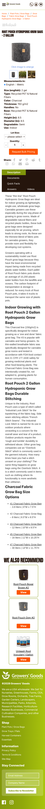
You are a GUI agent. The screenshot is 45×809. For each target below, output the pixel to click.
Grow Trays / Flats (11, 731)
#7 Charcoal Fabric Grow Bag (26, 544)
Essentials (7, 739)
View (23, 592)
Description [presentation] (13, 172)
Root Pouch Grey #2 (23, 617)
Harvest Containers (11, 735)
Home (4, 13)
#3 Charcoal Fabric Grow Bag (26, 524)
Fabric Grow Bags (16, 16)
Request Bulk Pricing (23, 151)
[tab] (14, 172)
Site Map (6, 759)
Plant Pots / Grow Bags (19, 13)
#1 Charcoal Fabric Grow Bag (26, 503)
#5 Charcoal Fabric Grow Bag (26, 534)
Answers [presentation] (11, 189)
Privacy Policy (9, 750)
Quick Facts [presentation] (13, 183)
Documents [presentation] (13, 178)
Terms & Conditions (11, 754)
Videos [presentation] (31, 189)
